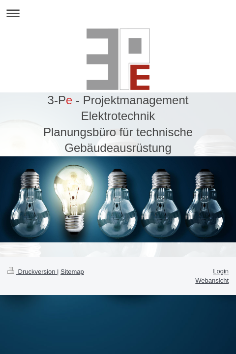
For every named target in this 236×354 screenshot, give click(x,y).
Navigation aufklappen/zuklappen (118, 13)
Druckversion (32, 271)
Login (221, 271)
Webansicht (212, 280)
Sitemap (72, 271)
